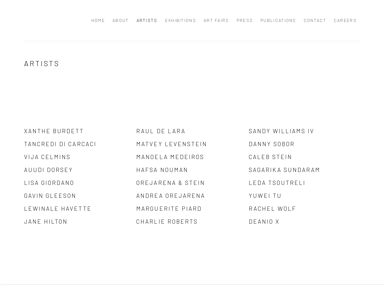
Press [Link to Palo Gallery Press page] (245, 20)
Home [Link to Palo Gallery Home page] (98, 20)
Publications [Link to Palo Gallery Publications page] (278, 20)
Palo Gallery (36, 20)
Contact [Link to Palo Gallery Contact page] (315, 20)
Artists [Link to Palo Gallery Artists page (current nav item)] (147, 20)
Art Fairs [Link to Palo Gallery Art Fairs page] (216, 20)
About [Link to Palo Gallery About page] (120, 20)
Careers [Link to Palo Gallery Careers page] (345, 20)
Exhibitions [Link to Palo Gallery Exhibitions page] (180, 20)
